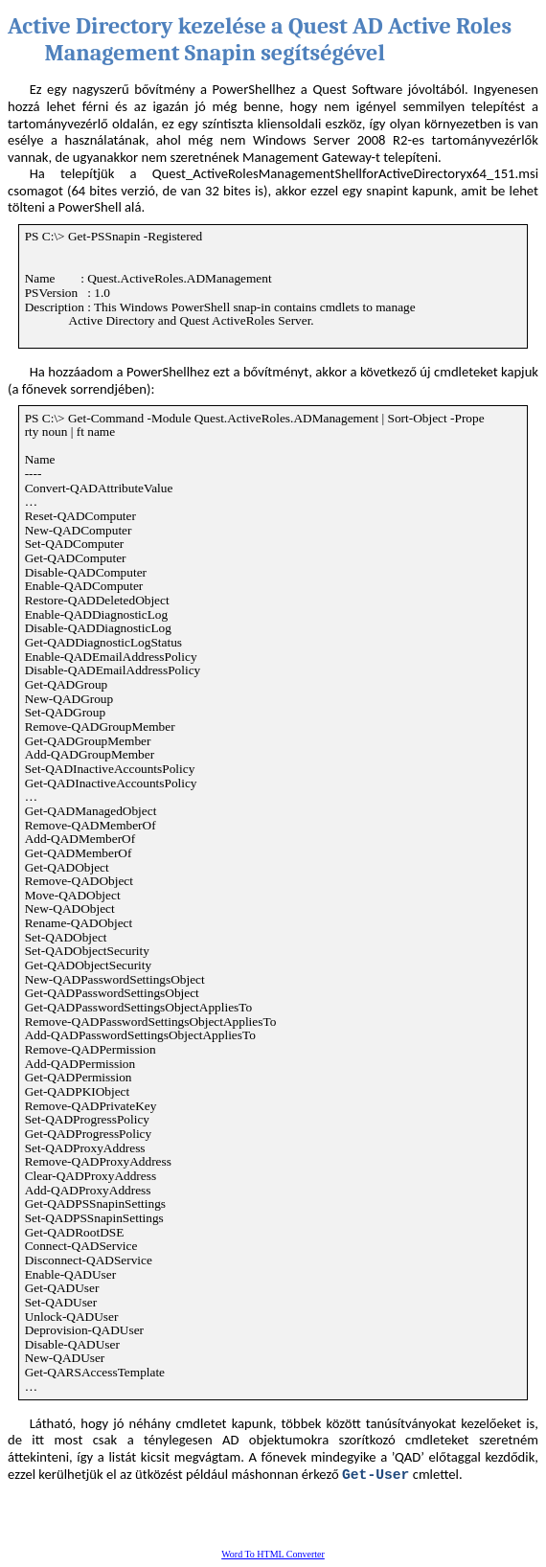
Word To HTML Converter (273, 1554)
